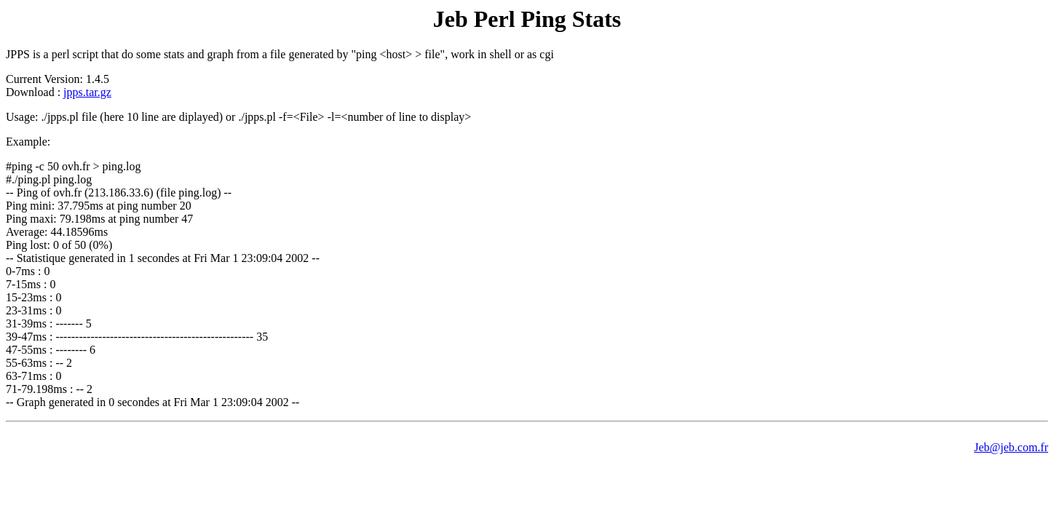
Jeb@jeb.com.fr (1011, 447)
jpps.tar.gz (87, 92)
